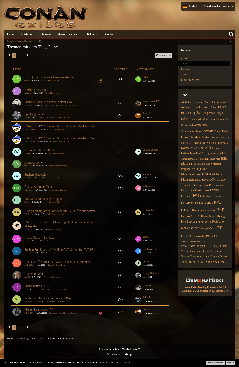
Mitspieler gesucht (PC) (39, 309)
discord (185, 142)
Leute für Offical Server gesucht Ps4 (47, 298)
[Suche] (231, 34)
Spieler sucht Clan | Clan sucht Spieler (64, 105)
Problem (215, 189)
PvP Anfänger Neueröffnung (209, 216)
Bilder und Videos (190, 80)
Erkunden (223, 143)
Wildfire (201, 262)
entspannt (212, 142)
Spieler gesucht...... (36, 114)
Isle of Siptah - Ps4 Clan (39, 237)
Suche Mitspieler (192, 256)
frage (212, 153)
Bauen (222, 107)
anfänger (224, 102)
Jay (25, 289)
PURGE (209, 203)
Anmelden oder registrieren (218, 6)
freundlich (221, 153)
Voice (223, 256)
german (204, 158)
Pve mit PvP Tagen (206, 210)
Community (199, 125)
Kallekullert (28, 214)
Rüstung (185, 236)
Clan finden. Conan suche (216, 119)
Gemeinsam (187, 159)
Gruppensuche (33, 162)
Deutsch (206, 137)
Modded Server (214, 174)
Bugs (219, 113)
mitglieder (187, 168)
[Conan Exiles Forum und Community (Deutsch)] (59, 18)
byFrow (27, 80)
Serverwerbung (211, 246)
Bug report (209, 112)
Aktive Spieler (212, 102)
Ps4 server (187, 202)
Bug (199, 113)
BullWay (27, 117)
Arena (213, 107)
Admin (185, 101)
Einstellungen (198, 142)
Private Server (202, 190)
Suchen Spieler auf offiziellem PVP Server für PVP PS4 (59, 249)
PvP (220, 209)
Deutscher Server (220, 137)
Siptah (223, 245)
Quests (207, 222)
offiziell (185, 185)
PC (211, 185)
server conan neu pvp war (193, 241)
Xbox (209, 261)
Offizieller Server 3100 (39, 150)
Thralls (206, 256)
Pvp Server (188, 221)
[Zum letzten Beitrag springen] (138, 79)
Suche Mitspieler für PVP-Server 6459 (48, 102)
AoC (206, 107)
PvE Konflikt (188, 210)
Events (185, 147)
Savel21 (27, 277)
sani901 (27, 241)
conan (208, 131)
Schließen (230, 363)
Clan (185, 119)
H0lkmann (28, 230)
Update (215, 256)
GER (196, 158)
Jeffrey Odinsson (151, 273)
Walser (146, 309)
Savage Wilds (197, 236)
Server (210, 235)
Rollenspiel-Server (207, 228)
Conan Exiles (190, 137)
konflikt (201, 163)
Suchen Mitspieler (35, 174)
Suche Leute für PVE (37, 286)
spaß (201, 251)
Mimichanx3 (28, 301)
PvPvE (200, 221)
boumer (27, 202)
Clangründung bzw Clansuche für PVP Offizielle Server (59, 211)
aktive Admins (197, 102)
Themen (185, 63)
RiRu (26, 253)
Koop (209, 163)
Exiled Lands (197, 147)
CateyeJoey (28, 190)
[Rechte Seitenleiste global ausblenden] (230, 41)
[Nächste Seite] (27, 55)
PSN (201, 202)
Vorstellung (188, 261)
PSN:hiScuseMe (30, 129)
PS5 (196, 202)
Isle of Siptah (188, 163)
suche (218, 251)
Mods (184, 179)
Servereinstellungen (192, 245)
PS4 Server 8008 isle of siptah (43, 199)
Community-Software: (119, 349)
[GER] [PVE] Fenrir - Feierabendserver (49, 77)
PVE (217, 202)
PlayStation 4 (187, 190)
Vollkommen (149, 186)
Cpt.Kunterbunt (150, 149)
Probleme (186, 196)
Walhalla (27, 154)
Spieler (209, 251)
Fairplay (218, 148)
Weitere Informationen (216, 363)
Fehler (185, 153)
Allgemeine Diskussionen (60, 141)
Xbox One (218, 261)
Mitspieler (200, 169)
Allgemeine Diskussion (57, 190)
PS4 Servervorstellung (59, 129)
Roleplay (218, 221)
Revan (146, 261)
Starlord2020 (29, 265)
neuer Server (202, 179)
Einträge (185, 69)
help (218, 159)
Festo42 (146, 113)
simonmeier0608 (151, 101)
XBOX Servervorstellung (58, 166)
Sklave (184, 251)
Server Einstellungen (52, 93)
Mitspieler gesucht (192, 174)
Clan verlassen (33, 274)
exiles (209, 147)
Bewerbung (188, 113)
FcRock (146, 297)
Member (217, 163)
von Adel (27, 166)
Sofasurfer (28, 93)
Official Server (218, 179)
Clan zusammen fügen (38, 186)
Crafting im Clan (35, 90)
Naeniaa (147, 285)
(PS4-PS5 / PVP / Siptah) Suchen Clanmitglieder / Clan (59, 126)
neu (191, 179)
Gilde (212, 159)
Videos (184, 74)
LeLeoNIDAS (29, 313)
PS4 (196, 195)
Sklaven (193, 251)
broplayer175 (149, 249)
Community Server (192, 131)
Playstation (219, 185)
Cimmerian (28, 105)
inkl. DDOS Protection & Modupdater (207, 290)
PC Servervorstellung (53, 80)
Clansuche (186, 125)
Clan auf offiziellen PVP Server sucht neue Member (57, 261)
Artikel (184, 58)
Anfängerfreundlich (192, 107)
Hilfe (224, 158)
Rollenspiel (189, 228)
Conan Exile (221, 131)
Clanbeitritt (196, 119)
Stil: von (119, 354)
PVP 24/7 (186, 216)
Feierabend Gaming (200, 153)
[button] (191, 6)
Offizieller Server (199, 185)
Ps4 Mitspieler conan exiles (213, 196)
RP (219, 228)
